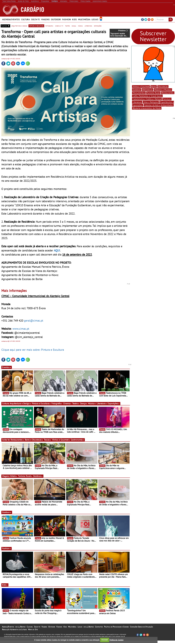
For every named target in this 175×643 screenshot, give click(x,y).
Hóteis (14, 476)
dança (74, 26)
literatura (88, 26)
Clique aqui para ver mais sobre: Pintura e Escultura (32, 350)
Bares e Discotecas (34, 439)
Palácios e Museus (162, 89)
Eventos (6, 367)
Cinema (67, 403)
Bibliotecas (147, 89)
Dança (83, 403)
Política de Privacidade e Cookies (116, 627)
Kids (74, 19)
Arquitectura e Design (20, 403)
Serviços (167, 99)
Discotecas (163, 86)
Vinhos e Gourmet (61, 439)
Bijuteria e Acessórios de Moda (147, 108)
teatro (67, 26)
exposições (97, 26)
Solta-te (35, 19)
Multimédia (84, 19)
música (80, 26)
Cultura (25, 19)
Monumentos (139, 92)
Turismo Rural (25, 476)
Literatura (102, 403)
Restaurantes (17, 439)
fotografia (49, 26)
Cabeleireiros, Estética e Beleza (147, 99)
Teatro (75, 403)
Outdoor (56, 19)
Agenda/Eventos (11, 19)
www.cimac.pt (20, 329)
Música (92, 403)
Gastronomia (77, 439)
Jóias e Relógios (150, 102)
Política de (116, 640)
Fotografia (57, 403)
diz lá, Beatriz (20, 627)
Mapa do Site (33, 629)
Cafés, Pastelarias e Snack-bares (147, 96)
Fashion (66, 19)
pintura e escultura (36, 26)
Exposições (114, 403)
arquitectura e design (19, 26)
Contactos (99, 627)
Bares (153, 86)
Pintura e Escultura (41, 403)
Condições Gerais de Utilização (141, 627)
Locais (95, 19)
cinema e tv (59, 26)
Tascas (47, 439)
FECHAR (104, 640)
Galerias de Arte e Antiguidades (158, 105)
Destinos (38, 476)
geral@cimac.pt (33, 320)
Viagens (45, 19)
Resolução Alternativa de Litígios (14, 629)
